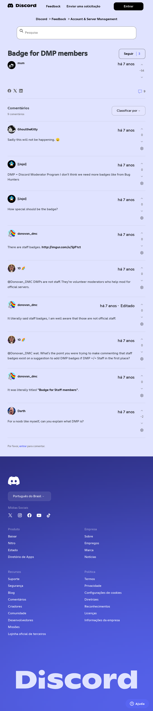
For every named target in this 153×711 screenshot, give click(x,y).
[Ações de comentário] (141, 148)
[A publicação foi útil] (141, 64)
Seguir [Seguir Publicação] (128, 53)
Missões (14, 627)
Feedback (53, 6)
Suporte (14, 579)
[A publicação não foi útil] (141, 77)
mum (21, 63)
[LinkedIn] (21, 91)
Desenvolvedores (20, 620)
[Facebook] (9, 91)
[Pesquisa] (76, 32)
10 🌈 (21, 268)
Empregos (91, 543)
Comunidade (17, 613)
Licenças (90, 613)
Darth (22, 411)
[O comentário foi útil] (141, 128)
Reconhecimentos (97, 606)
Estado (13, 550)
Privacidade (92, 585)
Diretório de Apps (21, 557)
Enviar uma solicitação (83, 6)
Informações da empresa (102, 620)
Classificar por (128, 110)
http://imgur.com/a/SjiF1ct (61, 247)
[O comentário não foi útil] (141, 141)
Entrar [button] (128, 6)
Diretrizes (91, 599)
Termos (89, 579)
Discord (41, 19)
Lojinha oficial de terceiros (27, 634)
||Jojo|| (22, 164)
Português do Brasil (28, 496)
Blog (11, 592)
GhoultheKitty (28, 129)
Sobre (88, 536)
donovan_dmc (27, 233)
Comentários (17, 599)
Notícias (90, 557)
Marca (88, 550)
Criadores (15, 606)
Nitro (11, 543)
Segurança (15, 585)
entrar (23, 446)
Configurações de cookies (103, 592)
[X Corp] (15, 91)
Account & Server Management (94, 19)
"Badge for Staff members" (58, 390)
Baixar (12, 536)
